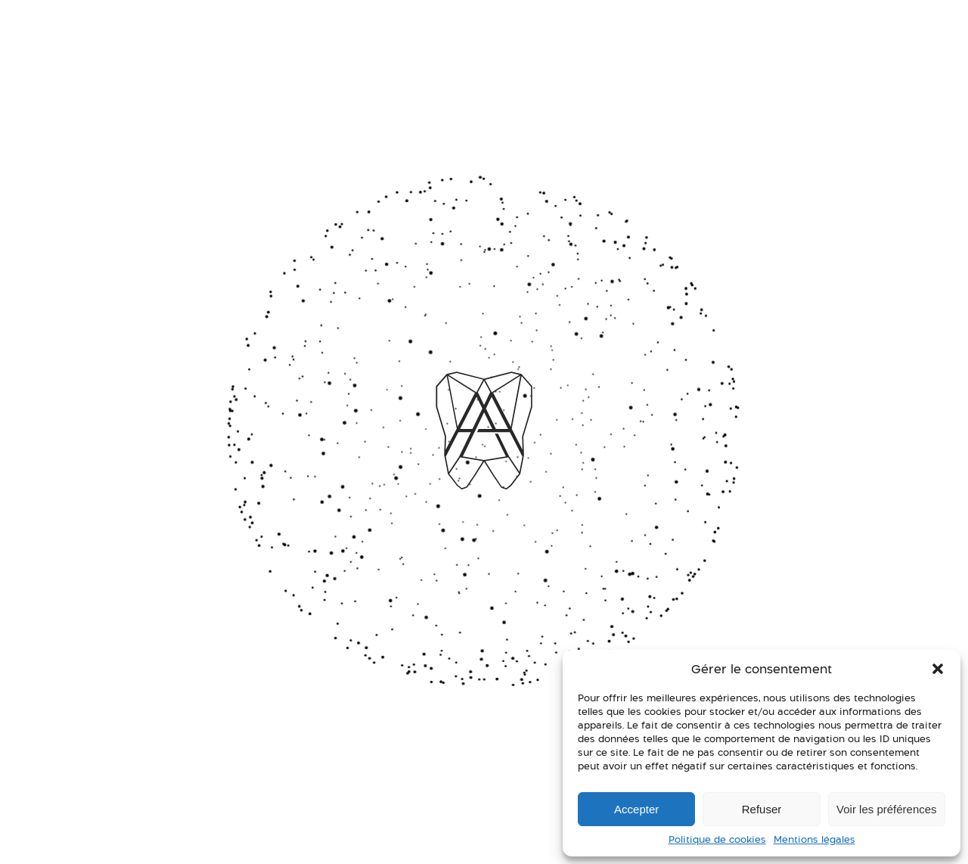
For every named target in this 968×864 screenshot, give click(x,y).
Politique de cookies (717, 839)
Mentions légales (814, 839)
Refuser (762, 809)
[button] (937, 668)
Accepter (636, 809)
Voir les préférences (886, 809)
